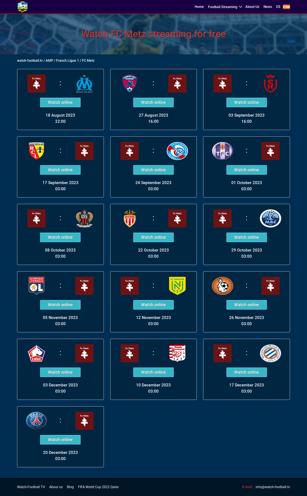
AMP (49, 61)
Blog (70, 487)
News (268, 7)
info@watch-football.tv (273, 487)
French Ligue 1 (67, 61)
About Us (252, 7)
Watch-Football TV (31, 487)
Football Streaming (222, 7)
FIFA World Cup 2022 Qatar (98, 487)
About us (56, 487)
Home (199, 7)
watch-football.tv (30, 61)
